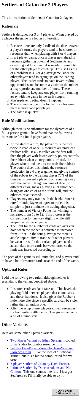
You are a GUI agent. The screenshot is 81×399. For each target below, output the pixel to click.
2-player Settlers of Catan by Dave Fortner (39, 364)
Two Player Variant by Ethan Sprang (35, 340)
